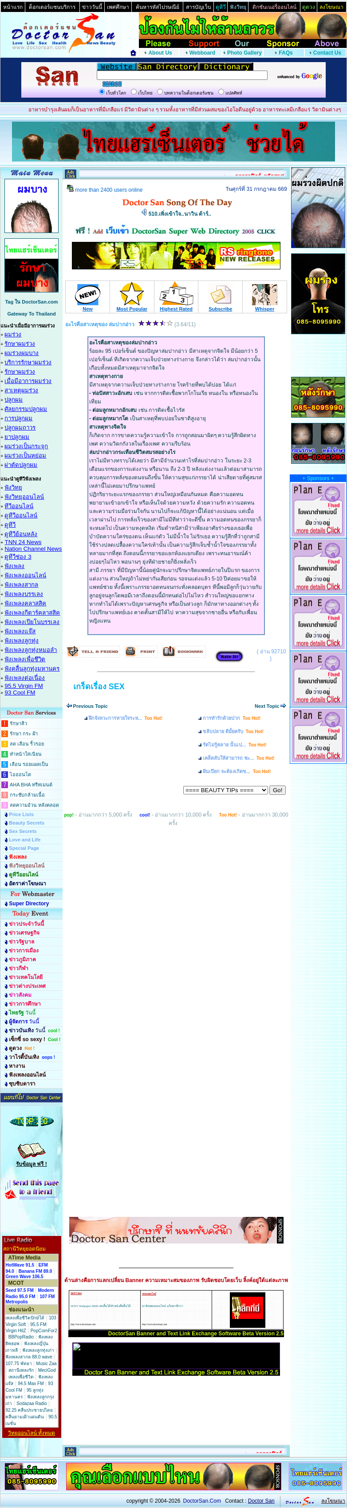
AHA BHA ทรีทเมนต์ (31, 784)
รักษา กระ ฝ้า (24, 733)
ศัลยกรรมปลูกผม (25, 409)
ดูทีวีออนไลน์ (20, 515)
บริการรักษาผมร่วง (27, 362)
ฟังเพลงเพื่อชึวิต (24, 659)
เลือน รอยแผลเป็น (29, 764)
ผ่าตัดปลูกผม (20, 465)
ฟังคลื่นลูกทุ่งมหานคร (31, 668)
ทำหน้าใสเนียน (26, 754)
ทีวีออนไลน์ (18, 506)
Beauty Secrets (26, 822)
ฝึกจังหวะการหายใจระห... (125, 718)
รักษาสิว (18, 723)
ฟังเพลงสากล (21, 584)
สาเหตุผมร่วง (21, 390)
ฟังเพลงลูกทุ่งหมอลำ (30, 650)
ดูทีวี (10, 524)
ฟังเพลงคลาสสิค (25, 603)
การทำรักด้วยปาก (231, 718)
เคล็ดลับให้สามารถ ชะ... (238, 758)
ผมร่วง (12, 334)
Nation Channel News (33, 548)
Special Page (24, 848)
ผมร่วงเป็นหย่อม (25, 455)
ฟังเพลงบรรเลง (23, 594)
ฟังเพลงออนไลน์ (25, 575)
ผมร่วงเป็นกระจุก (26, 446)
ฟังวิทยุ (13, 487)
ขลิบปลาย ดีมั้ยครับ (233, 731)
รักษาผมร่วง (19, 343)
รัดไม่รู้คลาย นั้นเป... (234, 744)
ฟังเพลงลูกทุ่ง (21, 640)
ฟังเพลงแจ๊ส (19, 631)
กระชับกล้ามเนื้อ (27, 794)
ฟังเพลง (14, 566)
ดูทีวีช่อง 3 (17, 556)
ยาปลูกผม (16, 437)
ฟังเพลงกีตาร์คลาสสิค (32, 612)
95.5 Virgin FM (23, 686)
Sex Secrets (22, 831)
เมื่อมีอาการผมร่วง (27, 381)
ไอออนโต (20, 774)
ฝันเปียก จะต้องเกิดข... (237, 771)
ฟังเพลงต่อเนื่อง (24, 678)
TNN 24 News (22, 542)
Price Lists (21, 814)
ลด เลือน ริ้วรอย (27, 743)
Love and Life (24, 839)
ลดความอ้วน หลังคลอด (34, 805)
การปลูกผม (18, 418)
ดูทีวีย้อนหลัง (20, 534)
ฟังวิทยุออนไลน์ (24, 496)
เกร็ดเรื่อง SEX (99, 686)
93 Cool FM (19, 692)
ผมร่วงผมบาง (21, 353)
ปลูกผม (13, 399)
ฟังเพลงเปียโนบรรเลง (31, 622)
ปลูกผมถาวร (19, 427)
